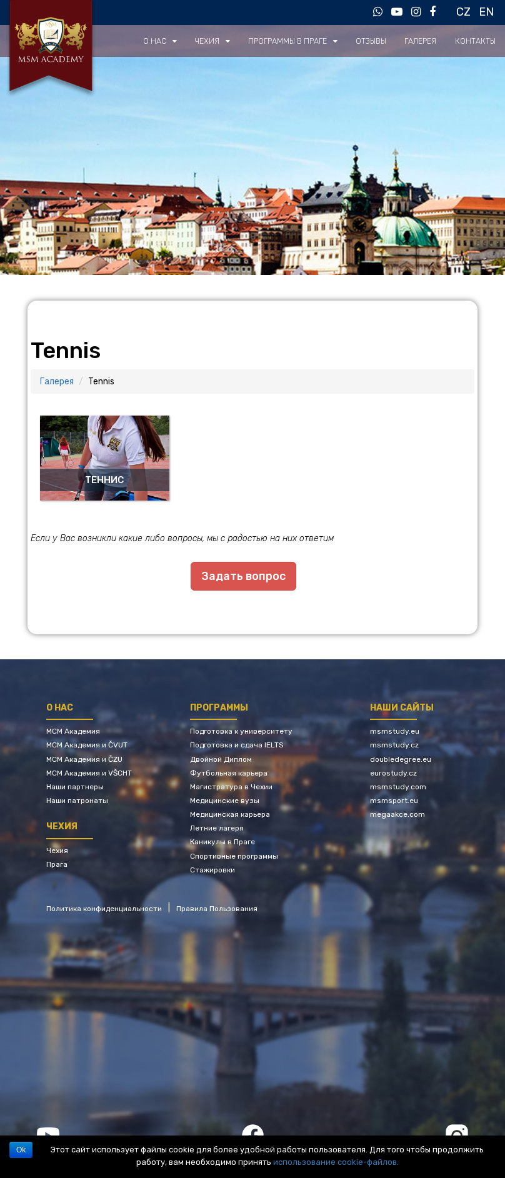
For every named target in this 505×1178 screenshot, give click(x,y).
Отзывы (375, 40)
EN (486, 12)
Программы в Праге (294, 40)
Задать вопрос (243, 576)
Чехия (216, 40)
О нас (165, 40)
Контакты (477, 40)
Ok (21, 1150)
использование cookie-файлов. (336, 1162)
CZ (463, 12)
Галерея (424, 40)
